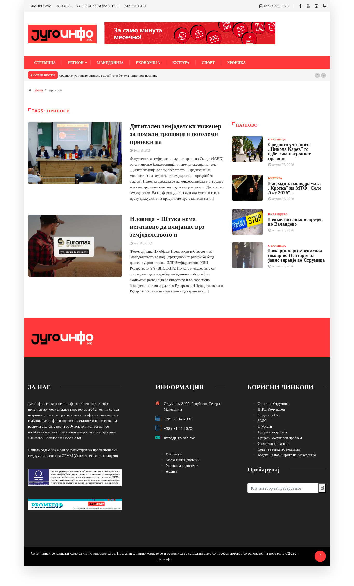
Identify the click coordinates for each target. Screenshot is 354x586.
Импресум (174, 454)
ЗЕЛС (262, 420)
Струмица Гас (268, 414)
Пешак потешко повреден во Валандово (295, 221)
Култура (180, 62)
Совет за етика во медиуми (279, 449)
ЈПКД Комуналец (271, 409)
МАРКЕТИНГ (136, 5)
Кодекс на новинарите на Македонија (287, 454)
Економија (148, 62)
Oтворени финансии (273, 443)
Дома (39, 90)
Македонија (110, 62)
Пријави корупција (272, 432)
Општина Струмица (273, 403)
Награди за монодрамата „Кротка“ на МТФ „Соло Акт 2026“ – (294, 188)
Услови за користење (182, 465)
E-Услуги (265, 426)
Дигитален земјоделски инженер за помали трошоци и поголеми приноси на (175, 134)
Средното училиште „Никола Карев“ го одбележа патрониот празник (108, 75)
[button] (317, 75)
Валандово (278, 214)
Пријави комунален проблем (280, 437)
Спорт (208, 62)
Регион (75, 62)
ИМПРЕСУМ (41, 5)
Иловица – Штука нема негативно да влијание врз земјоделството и (167, 226)
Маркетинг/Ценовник (182, 459)
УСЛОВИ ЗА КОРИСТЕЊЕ (97, 5)
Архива (171, 471)
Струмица (45, 62)
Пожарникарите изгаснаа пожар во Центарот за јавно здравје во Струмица (296, 255)
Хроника (236, 62)
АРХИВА (64, 5)
